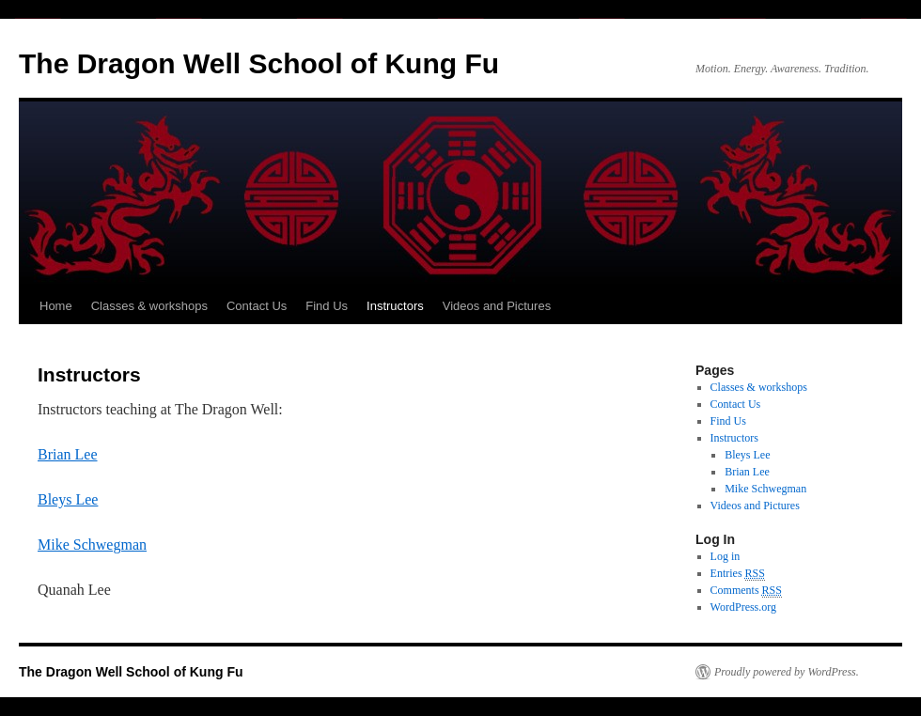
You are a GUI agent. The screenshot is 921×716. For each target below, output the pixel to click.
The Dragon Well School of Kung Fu (259, 63)
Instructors (395, 306)
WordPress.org (743, 607)
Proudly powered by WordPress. (786, 671)
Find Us (326, 306)
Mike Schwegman (92, 545)
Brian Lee (68, 454)
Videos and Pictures (497, 306)
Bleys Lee (68, 499)
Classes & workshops (149, 306)
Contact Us (256, 306)
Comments (746, 591)
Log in (725, 556)
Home (55, 306)
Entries (737, 574)
